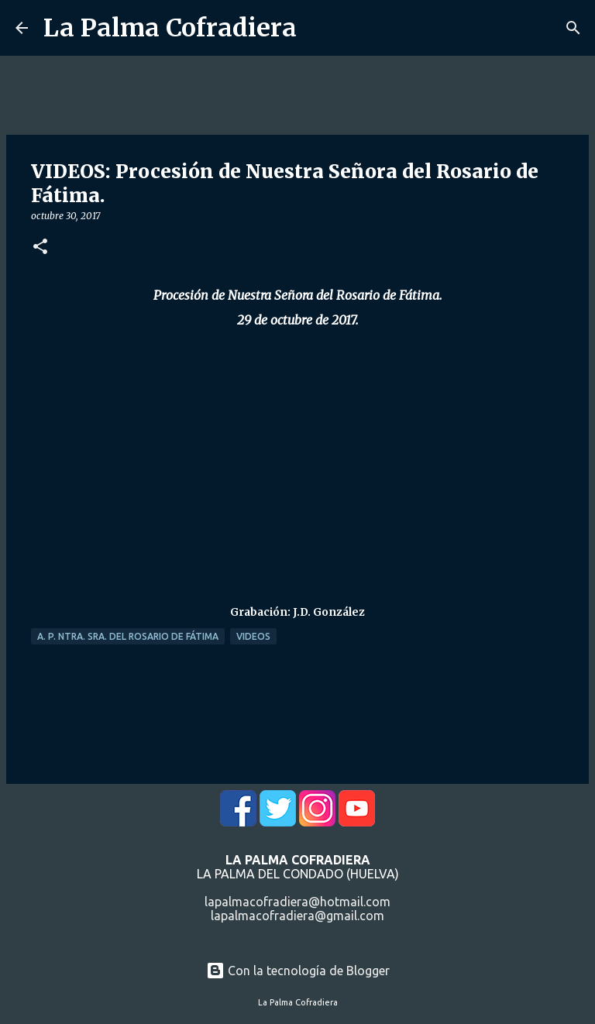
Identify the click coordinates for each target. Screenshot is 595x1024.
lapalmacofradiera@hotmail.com (297, 902)
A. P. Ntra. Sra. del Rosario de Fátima (127, 636)
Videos (253, 636)
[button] (40, 247)
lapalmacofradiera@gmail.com (297, 916)
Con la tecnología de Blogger (298, 971)
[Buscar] (573, 27)
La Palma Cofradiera (170, 27)
